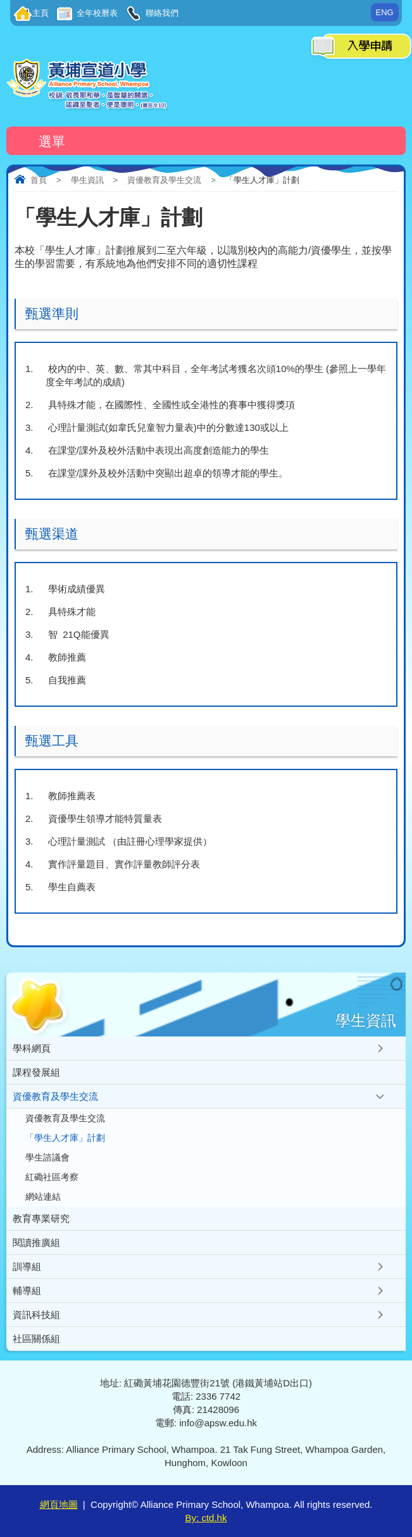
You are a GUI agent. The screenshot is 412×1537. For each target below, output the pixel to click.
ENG (385, 12)
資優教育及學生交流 (164, 180)
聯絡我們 (160, 13)
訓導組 (27, 1266)
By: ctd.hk (206, 1517)
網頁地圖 (59, 1504)
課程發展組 (36, 1072)
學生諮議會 (47, 1157)
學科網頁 (32, 1048)
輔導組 (27, 1290)
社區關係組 (36, 1338)
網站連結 (43, 1197)
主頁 (40, 13)
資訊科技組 (36, 1314)
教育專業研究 (41, 1218)
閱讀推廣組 (36, 1242)
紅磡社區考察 (51, 1177)
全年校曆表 (96, 13)
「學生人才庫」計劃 (65, 1138)
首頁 (38, 180)
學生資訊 (87, 180)
